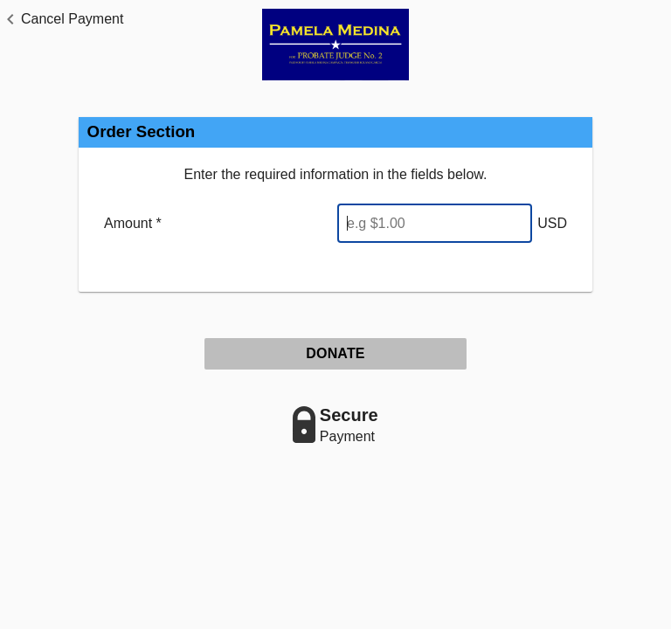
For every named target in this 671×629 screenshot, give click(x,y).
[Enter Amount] (434, 223)
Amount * (133, 223)
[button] (61, 19)
